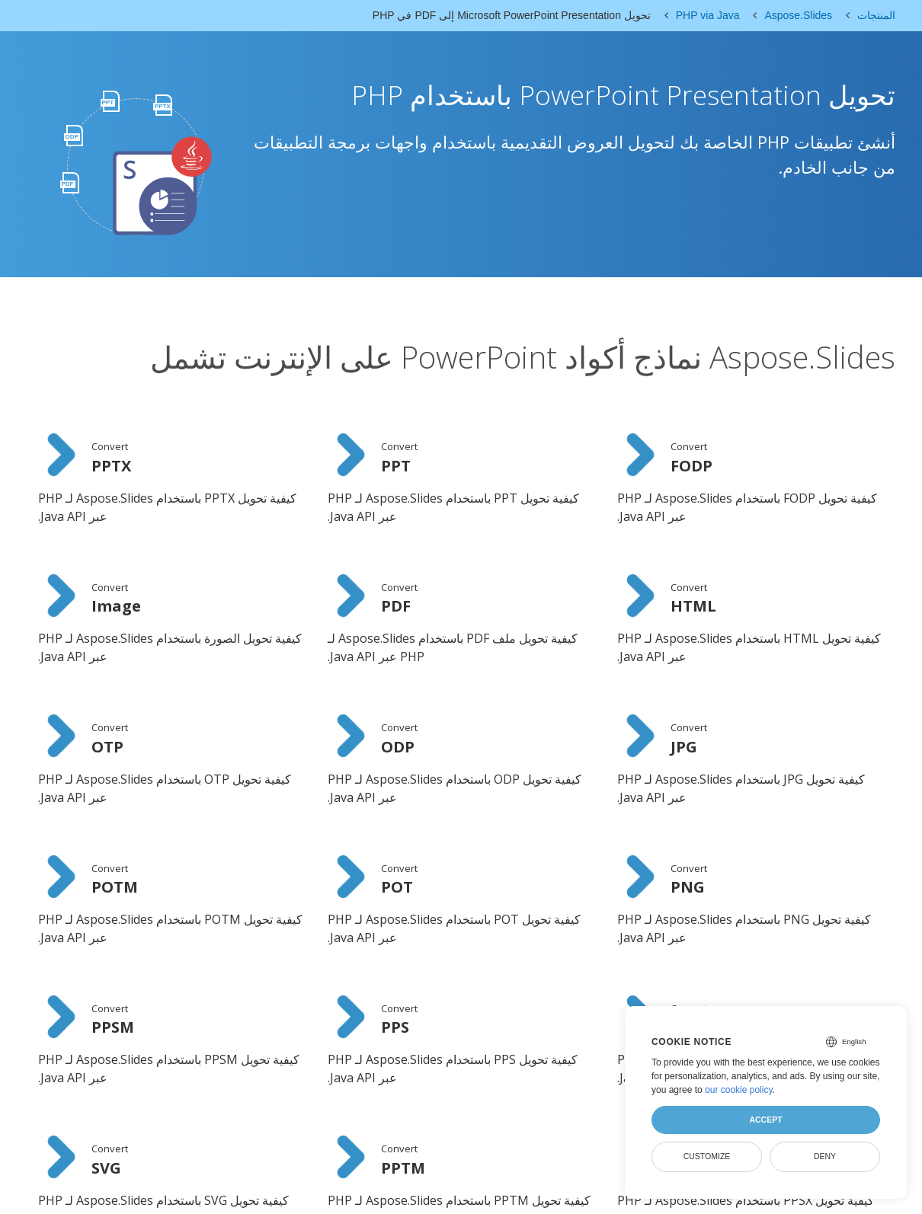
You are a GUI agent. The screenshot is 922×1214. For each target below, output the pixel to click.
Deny (825, 1156)
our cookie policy (739, 1090)
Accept (765, 1119)
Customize (707, 1156)
